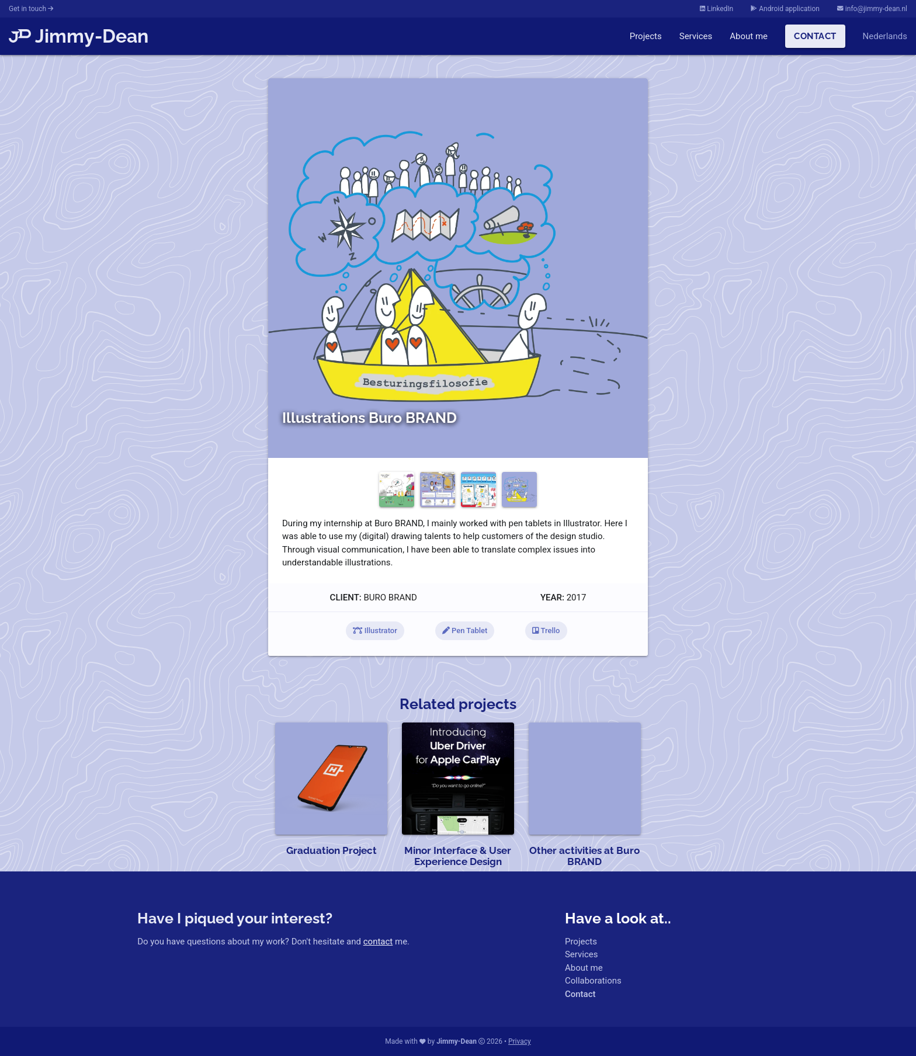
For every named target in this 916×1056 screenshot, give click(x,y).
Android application (785, 9)
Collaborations (593, 980)
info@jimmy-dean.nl (872, 9)
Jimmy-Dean (78, 36)
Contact (815, 36)
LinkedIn (716, 9)
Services (696, 36)
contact (378, 941)
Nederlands (885, 36)
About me (749, 36)
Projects (646, 36)
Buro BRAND (390, 597)
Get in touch (31, 9)
